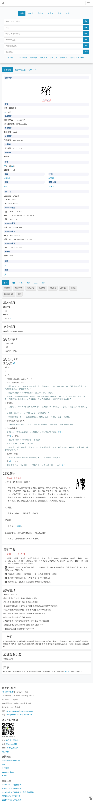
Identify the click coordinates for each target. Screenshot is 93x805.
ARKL (6, 186)
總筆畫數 (33, 58)
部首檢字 (11, 58)
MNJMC (7, 178)
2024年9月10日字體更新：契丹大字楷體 (18, 792)
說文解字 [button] (42, 288)
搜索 (86, 21)
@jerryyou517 (11, 744)
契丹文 (40, 13)
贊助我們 (5, 752)
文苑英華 (5, 768)
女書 (59, 13)
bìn (5, 112)
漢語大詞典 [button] (31, 288)
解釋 (5, 283)
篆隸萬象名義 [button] (8, 294)
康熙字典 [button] (53, 288)
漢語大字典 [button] (18, 288)
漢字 (22, 13)
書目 (13, 283)
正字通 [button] (73, 288)
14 (12, 166)
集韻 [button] (19, 294)
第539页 (68, 671)
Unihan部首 (22, 58)
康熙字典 (53, 58)
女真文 (50, 13)
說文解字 (43, 58)
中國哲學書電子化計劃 (11, 761)
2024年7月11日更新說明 (11, 800)
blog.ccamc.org (26, 715)
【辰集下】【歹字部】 (15, 554)
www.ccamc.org (26, 711)
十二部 (18, 526)
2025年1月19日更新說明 (11, 788)
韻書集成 (63, 58)
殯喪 (59, 432)
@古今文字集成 (12, 740)
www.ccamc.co (13, 711)
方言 (36, 283)
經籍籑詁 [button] (63, 288)
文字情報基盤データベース (25, 70)
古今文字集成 (8, 692)
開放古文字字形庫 (77, 58)
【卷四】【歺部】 (13, 478)
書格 (3, 764)
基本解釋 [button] (7, 288)
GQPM (51, 178)
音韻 (28, 283)
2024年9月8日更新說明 (11, 796)
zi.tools (4, 776)
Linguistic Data (8, 772)
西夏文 (30, 13)
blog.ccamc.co (12, 715)
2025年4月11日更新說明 (11, 785)
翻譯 (43, 283)
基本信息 (7, 70)
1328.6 (51, 186)
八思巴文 (69, 13)
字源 (21, 283)
